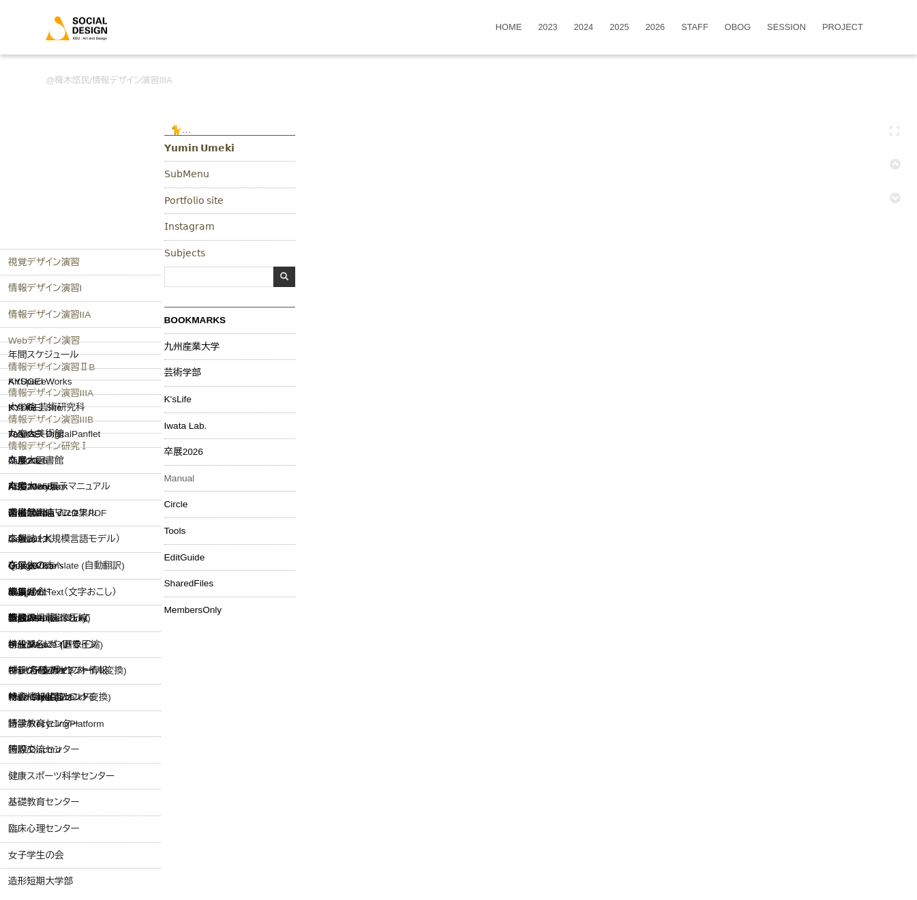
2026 (655, 27)
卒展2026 (183, 452)
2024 (583, 27)
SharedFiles (189, 583)
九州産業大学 (192, 347)
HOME (509, 27)
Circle (176, 504)
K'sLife (178, 399)
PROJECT (842, 27)
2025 (619, 27)
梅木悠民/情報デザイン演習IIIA (113, 80)
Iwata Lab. (185, 426)
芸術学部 (182, 373)
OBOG (738, 27)
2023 (547, 27)
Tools (175, 531)
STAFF (694, 27)
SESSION (786, 27)
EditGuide (184, 557)
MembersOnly (193, 610)
